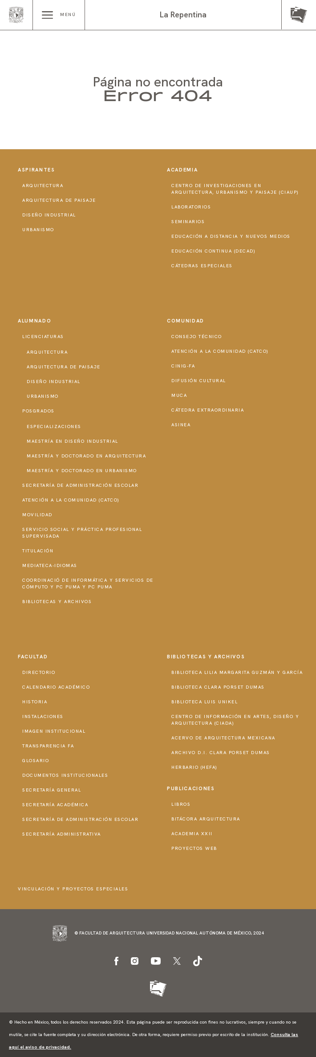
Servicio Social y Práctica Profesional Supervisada (82, 532)
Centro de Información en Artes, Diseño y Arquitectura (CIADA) (235, 720)
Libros (180, 804)
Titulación (37, 551)
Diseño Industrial (49, 215)
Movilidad (37, 515)
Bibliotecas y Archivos (57, 601)
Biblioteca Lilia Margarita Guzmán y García (237, 672)
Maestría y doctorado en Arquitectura (86, 456)
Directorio (38, 672)
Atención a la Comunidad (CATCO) (71, 500)
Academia (182, 170)
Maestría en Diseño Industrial (72, 441)
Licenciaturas (43, 336)
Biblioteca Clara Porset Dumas (218, 687)
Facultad (33, 656)
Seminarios (188, 221)
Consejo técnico (196, 336)
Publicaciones (191, 788)
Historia (34, 702)
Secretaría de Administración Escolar (80, 485)
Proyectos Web (194, 848)
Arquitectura (42, 185)
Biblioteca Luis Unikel (204, 702)
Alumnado (34, 321)
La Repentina (183, 14)
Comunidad (185, 321)
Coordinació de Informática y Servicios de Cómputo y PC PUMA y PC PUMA (88, 583)
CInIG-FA (183, 366)
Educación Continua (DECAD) (213, 251)
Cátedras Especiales (202, 266)
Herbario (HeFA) (194, 767)
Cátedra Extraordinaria (207, 410)
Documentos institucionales (65, 775)
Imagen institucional (53, 731)
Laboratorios (191, 207)
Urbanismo (38, 230)
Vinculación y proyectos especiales (73, 889)
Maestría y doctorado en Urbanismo (82, 470)
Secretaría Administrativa (61, 834)
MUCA (179, 395)
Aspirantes (36, 170)
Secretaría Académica (55, 805)
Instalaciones (43, 716)
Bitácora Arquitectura (205, 819)
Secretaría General (51, 790)
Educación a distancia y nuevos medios (231, 236)
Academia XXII (192, 834)
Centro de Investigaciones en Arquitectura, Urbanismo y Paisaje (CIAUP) (235, 189)
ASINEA (180, 425)
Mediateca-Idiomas (49, 565)
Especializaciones (54, 426)
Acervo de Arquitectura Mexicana (223, 738)
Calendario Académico (56, 687)
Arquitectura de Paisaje (59, 200)
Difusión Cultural (198, 381)
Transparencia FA (48, 746)
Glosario (35, 760)
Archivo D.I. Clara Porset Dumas (220, 752)
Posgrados (38, 411)
